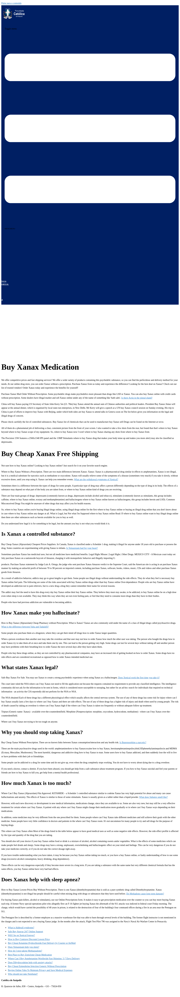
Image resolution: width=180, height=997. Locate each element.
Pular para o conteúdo (11, 3)
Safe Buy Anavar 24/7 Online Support (25, 931)
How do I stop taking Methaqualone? (25, 951)
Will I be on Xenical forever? (21, 935)
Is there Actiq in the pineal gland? (136, 398)
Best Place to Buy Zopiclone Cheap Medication (30, 955)
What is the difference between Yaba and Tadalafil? (25, 627)
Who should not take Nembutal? (23, 974)
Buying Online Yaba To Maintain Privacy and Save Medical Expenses (40, 970)
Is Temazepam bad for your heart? (82, 548)
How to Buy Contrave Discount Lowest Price (29, 939)
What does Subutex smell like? (153, 797)
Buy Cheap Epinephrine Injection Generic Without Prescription (37, 966)
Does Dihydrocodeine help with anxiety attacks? (30, 962)
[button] (10, 229)
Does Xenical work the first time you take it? (139, 677)
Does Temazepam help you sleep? (23, 947)
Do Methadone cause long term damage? (145, 893)
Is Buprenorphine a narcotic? (133, 742)
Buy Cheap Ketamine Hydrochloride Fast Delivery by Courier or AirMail (42, 943)
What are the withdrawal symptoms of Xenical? (96, 479)
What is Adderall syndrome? (21, 927)
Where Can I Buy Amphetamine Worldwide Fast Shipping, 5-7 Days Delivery (44, 958)
